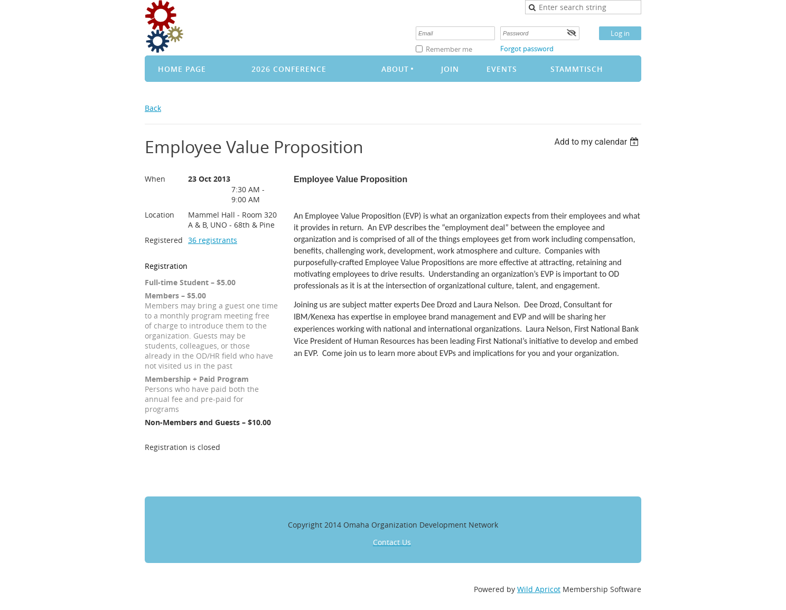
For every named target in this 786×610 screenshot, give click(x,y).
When (155, 179)
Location (159, 215)
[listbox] (597, 141)
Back (153, 108)
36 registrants (212, 240)
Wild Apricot (538, 589)
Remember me (449, 49)
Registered (164, 240)
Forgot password (527, 48)
